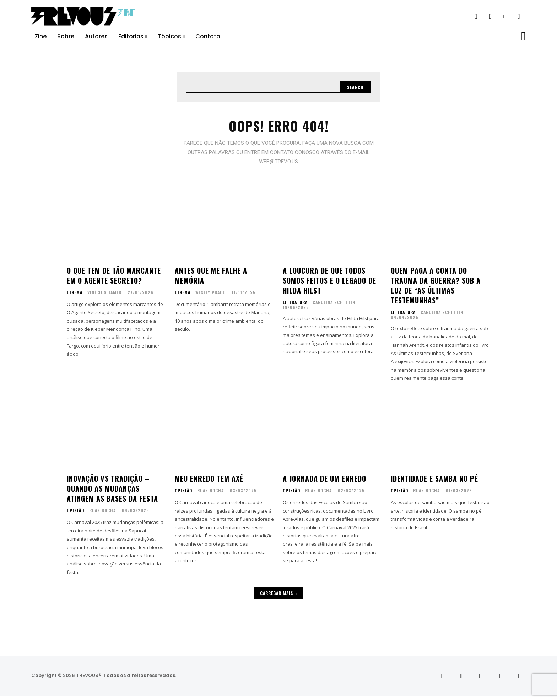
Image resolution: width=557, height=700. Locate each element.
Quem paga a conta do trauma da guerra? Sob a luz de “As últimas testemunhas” (436, 289)
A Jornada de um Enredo (324, 483)
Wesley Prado (210, 297)
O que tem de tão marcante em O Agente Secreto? (114, 279)
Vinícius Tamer (104, 297)
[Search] (352, 88)
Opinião (75, 515)
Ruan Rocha (102, 515)
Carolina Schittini (335, 306)
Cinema (74, 297)
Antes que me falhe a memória (211, 279)
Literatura (295, 307)
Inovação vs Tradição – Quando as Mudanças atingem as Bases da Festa (112, 493)
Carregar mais (278, 597)
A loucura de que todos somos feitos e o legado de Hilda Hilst (329, 284)
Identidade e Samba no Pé (434, 483)
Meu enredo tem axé (209, 483)
